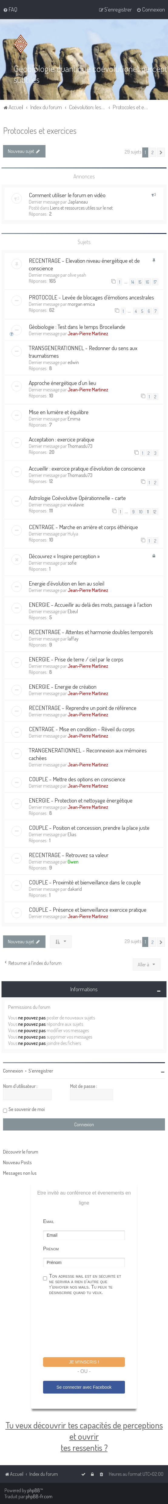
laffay (73, 639)
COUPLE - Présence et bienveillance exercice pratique (87, 909)
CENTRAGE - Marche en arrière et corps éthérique (83, 527)
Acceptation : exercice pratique (61, 439)
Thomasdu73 (80, 446)
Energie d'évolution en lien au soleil (66, 583)
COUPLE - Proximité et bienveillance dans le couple (85, 882)
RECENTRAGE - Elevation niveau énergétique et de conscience (84, 264)
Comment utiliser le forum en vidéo (67, 194)
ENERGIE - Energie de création (62, 686)
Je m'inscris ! (84, 1362)
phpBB (33, 1490)
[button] (161, 152)
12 (154, 511)
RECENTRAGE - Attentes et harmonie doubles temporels (91, 632)
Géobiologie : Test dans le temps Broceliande (77, 326)
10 (141, 511)
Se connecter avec (83, 1387)
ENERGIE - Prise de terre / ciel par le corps (76, 659)
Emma (74, 418)
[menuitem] (10, 9)
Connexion (13, 1071)
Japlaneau (78, 201)
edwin (73, 362)
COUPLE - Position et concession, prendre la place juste (89, 827)
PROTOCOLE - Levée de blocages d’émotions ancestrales (91, 297)
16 (147, 282)
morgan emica (81, 304)
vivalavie (76, 504)
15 (140, 282)
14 (132, 282)
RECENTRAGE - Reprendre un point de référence (82, 707)
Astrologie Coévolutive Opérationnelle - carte (77, 497)
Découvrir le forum (20, 1152)
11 (148, 511)
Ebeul (73, 611)
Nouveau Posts (17, 1162)
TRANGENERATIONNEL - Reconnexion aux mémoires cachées (88, 754)
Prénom (51, 1248)
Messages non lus (20, 1173)
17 (155, 282)
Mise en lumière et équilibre (59, 411)
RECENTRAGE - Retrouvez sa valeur (69, 855)
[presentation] (89, 1327)
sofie (72, 563)
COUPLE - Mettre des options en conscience (77, 779)
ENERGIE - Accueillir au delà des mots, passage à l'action (90, 604)
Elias (72, 834)
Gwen (73, 862)
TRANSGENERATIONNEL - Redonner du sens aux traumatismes (83, 351)
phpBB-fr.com (39, 1496)
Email (48, 1221)
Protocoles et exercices (39, 130)
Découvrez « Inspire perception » (64, 556)
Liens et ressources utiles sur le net (81, 207)
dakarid (75, 889)
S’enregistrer (41, 1071)
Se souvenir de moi (26, 1109)
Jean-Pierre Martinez (88, 333)
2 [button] (153, 152)
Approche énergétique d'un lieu (62, 382)
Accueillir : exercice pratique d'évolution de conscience (87, 468)
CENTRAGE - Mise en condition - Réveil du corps (82, 729)
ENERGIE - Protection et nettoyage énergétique (81, 800)
